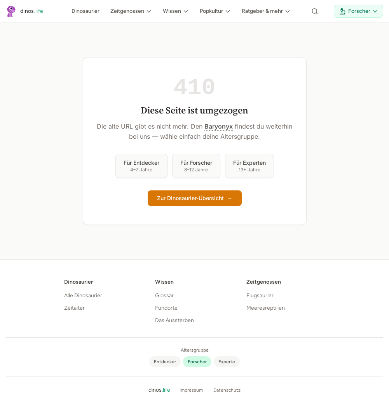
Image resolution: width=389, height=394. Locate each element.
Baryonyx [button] (218, 126)
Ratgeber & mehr (266, 11)
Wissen (176, 11)
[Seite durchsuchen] (314, 11)
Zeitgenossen (131, 11)
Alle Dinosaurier (83, 295)
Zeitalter (74, 308)
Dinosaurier (85, 11)
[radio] (165, 361)
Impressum (191, 390)
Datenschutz (227, 390)
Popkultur (215, 11)
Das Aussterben (174, 320)
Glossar (164, 295)
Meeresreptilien (265, 308)
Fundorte (166, 308)
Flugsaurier (260, 295)
